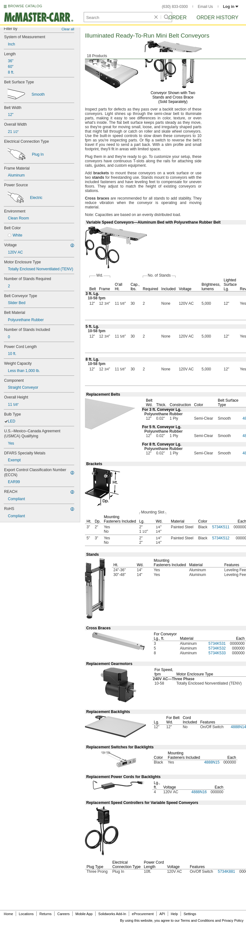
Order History (217, 17)
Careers (63, 914)
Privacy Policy (232, 920)
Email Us (205, 6)
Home (8, 914)
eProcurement (143, 914)
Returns (45, 914)
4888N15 (211, 762)
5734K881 (226, 871)
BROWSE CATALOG (25, 6)
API (162, 914)
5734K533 (217, 653)
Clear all (68, 29)
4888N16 (199, 792)
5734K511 (221, 527)
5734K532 (217, 648)
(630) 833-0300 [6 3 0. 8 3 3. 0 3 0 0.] (175, 6)
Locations (26, 914)
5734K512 (221, 538)
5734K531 (217, 643)
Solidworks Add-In (112, 914)
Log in (230, 6)
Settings (189, 914)
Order (177, 17)
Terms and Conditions (197, 920)
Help (174, 914)
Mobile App (84, 914)
